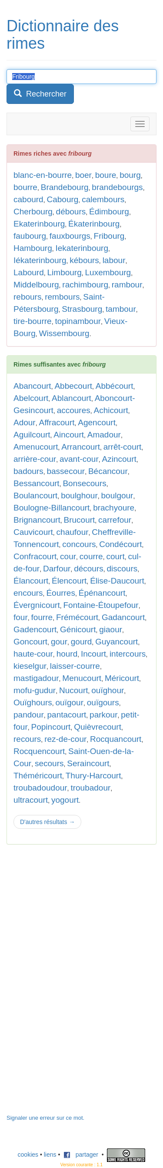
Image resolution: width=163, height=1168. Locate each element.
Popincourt (51, 726)
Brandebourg (65, 187)
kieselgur (30, 666)
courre (91, 556)
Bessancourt (36, 483)
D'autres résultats (47, 821)
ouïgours (103, 702)
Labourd (28, 272)
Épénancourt (102, 592)
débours (71, 211)
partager (80, 1154)
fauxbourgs (70, 235)
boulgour (117, 495)
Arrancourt (80, 446)
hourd (67, 653)
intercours (128, 653)
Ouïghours (32, 702)
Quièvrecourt (97, 726)
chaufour (73, 532)
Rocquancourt (115, 739)
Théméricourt (37, 775)
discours (122, 568)
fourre (42, 617)
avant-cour (79, 459)
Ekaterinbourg (39, 223)
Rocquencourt (39, 751)
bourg (130, 175)
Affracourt (56, 422)
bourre (25, 187)
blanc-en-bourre (42, 175)
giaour (110, 629)
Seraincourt (88, 763)
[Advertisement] (72, 983)
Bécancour (108, 471)
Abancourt (32, 385)
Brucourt (79, 519)
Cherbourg (33, 211)
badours (28, 471)
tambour (121, 309)
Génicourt (78, 629)
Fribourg (109, 235)
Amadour (104, 434)
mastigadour (36, 678)
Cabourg (62, 199)
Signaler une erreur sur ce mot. (45, 1118)
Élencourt (69, 580)
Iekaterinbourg (82, 248)
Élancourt (30, 580)
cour (68, 556)
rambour (127, 284)
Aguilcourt (31, 434)
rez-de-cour (65, 739)
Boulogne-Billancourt (51, 507)
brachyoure (113, 507)
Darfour (56, 568)
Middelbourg (36, 284)
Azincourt (119, 459)
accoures (73, 410)
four (20, 617)
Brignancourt (36, 519)
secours (49, 763)
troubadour (90, 787)
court (115, 556)
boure (105, 175)
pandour (28, 714)
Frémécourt (77, 617)
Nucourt (73, 690)
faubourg (29, 235)
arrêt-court (122, 446)
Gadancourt (123, 617)
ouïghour (107, 690)
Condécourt (120, 544)
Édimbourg (109, 211)
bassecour (66, 471)
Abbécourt (114, 385)
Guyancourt (116, 641)
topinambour (78, 321)
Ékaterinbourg (94, 223)
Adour (24, 422)
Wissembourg (64, 333)
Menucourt (81, 678)
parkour (103, 714)
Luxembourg (108, 272)
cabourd (28, 199)
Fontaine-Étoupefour (100, 605)
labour (114, 260)
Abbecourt (73, 385)
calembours (103, 199)
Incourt (93, 653)
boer (83, 175)
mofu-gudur (34, 690)
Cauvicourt (33, 532)
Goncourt (30, 641)
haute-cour (33, 653)
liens (50, 1154)
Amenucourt (35, 446)
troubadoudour (40, 787)
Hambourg (32, 248)
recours (27, 739)
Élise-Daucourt (117, 580)
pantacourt (66, 714)
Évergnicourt (36, 605)
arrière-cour (34, 459)
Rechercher (40, 93)
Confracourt (35, 556)
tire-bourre (32, 321)
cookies (28, 1154)
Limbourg (64, 272)
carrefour (114, 519)
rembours (62, 296)
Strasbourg (82, 309)
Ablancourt (71, 398)
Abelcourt (30, 398)
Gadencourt (35, 629)
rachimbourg (85, 284)
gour (59, 641)
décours (88, 568)
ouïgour (69, 702)
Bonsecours (84, 483)
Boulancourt (35, 495)
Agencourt (97, 422)
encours (28, 592)
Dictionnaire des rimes (63, 34)
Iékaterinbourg (39, 260)
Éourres (60, 592)
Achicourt (111, 410)
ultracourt (30, 799)
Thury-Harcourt (93, 775)
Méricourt (122, 678)
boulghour (79, 495)
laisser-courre (75, 666)
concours (79, 544)
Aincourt (68, 434)
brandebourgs (117, 187)
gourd (81, 641)
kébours (84, 260)
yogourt (65, 799)
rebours (27, 296)
